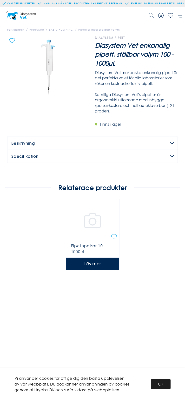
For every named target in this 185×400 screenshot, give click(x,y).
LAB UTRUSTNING (61, 30)
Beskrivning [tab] (92, 143)
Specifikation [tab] (92, 156)
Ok (160, 383)
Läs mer (92, 263)
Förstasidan (15, 30)
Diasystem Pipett (110, 38)
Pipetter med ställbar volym (99, 30)
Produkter (36, 30)
